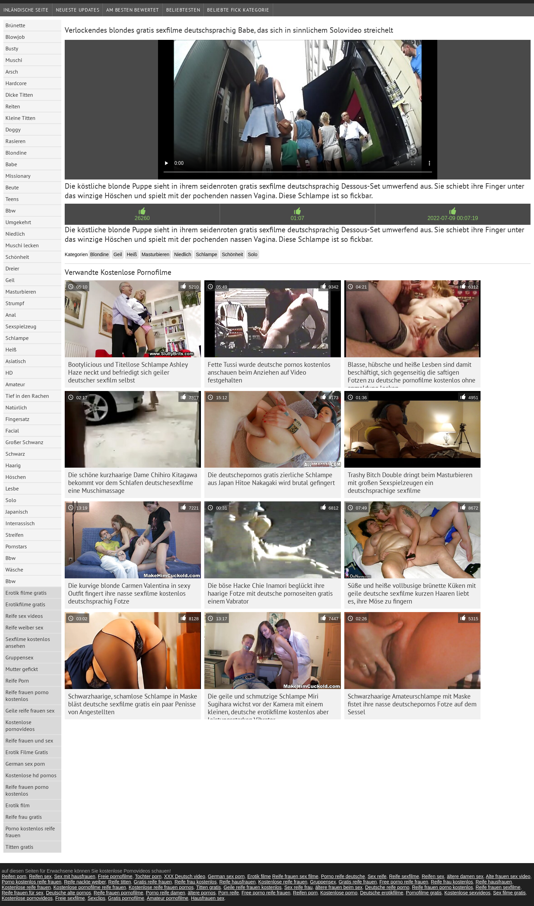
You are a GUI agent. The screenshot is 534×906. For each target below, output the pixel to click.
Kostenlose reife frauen (282, 882)
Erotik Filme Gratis (26, 752)
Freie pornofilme (115, 876)
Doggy (12, 129)
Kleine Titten (20, 117)
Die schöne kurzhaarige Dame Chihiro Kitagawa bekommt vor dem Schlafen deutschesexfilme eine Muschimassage (132, 483)
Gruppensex (19, 657)
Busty (11, 48)
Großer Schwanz (24, 442)
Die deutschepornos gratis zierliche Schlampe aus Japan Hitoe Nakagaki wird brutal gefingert (271, 479)
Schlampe (17, 337)
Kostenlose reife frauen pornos (161, 887)
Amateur (15, 384)
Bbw (10, 210)
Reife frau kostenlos (195, 882)
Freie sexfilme (70, 898)
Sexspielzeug (20, 326)
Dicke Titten (19, 94)
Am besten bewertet (132, 10)
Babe (11, 164)
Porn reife (228, 892)
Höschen (15, 476)
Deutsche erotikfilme (381, 892)
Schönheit (17, 256)
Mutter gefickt (21, 669)
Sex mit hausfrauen (74, 876)
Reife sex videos (24, 615)
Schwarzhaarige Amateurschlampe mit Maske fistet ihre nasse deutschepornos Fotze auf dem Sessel (412, 704)
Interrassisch (20, 523)
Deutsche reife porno (387, 887)
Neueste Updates (77, 10)
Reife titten (119, 882)
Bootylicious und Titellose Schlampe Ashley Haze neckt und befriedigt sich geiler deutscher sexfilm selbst (128, 372)
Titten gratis (19, 846)
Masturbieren (20, 291)
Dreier (12, 268)
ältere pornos (202, 892)
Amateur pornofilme (167, 898)
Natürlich (16, 407)
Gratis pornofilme (126, 898)
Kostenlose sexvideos (467, 892)
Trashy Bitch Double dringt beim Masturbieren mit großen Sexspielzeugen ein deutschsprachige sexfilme (410, 483)
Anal (10, 314)
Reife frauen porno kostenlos (27, 695)
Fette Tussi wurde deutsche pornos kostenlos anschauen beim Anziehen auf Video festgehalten (269, 372)
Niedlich (15, 233)
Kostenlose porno (338, 892)
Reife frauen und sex (29, 740)
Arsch (11, 71)
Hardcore (16, 83)
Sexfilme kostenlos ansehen (27, 642)
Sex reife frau (298, 887)
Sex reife (376, 876)
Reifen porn (14, 876)
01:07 (297, 218)
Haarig (13, 465)
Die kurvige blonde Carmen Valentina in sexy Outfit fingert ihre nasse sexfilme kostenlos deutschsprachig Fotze (129, 593)
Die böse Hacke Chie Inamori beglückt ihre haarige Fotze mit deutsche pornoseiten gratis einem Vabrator (270, 593)
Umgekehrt (18, 222)
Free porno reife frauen (403, 882)
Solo (10, 500)
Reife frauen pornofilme (118, 892)
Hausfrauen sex (207, 898)
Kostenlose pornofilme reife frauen (89, 887)
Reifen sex (40, 876)
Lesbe (12, 488)
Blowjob (15, 36)
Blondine (16, 152)
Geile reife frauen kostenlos (252, 887)
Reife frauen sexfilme (498, 887)
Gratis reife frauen (153, 882)
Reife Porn (17, 680)
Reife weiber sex (24, 627)
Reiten (12, 106)
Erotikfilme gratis (25, 604)
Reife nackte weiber (85, 882)
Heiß (10, 349)
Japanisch (16, 511)
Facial (12, 430)
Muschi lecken (22, 245)
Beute (12, 187)
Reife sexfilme (404, 876)
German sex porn (25, 763)
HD (9, 372)
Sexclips (96, 898)
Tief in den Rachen (27, 395)
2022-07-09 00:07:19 (452, 218)
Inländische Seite (26, 10)
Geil (10, 280)
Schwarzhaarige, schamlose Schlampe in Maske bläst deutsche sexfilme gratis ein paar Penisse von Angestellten (132, 704)
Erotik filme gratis (26, 592)
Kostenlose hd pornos (31, 775)
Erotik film (17, 805)
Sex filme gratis (509, 892)
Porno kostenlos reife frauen (30, 832)
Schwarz (15, 453)
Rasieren (15, 141)
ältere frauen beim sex (339, 887)
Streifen (14, 534)
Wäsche (14, 569)
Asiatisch (15, 361)
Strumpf (14, 303)
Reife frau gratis (23, 816)
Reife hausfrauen (237, 882)
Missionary (17, 175)
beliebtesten (183, 10)
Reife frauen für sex (22, 892)
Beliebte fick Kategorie (238, 10)
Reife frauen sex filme (295, 876)
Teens (12, 199)
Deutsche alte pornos (68, 892)
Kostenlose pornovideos (20, 725)
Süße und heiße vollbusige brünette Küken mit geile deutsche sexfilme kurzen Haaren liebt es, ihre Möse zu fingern (412, 593)
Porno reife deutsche (343, 876)
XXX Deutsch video (184, 876)
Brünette (15, 25)
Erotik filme (259, 876)
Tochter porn (148, 876)
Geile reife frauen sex (29, 710)
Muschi (13, 60)
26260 (142, 218)
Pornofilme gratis (424, 892)
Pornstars (16, 546)
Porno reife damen (165, 892)
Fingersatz (17, 419)
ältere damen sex (465, 876)
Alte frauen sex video (508, 876)
